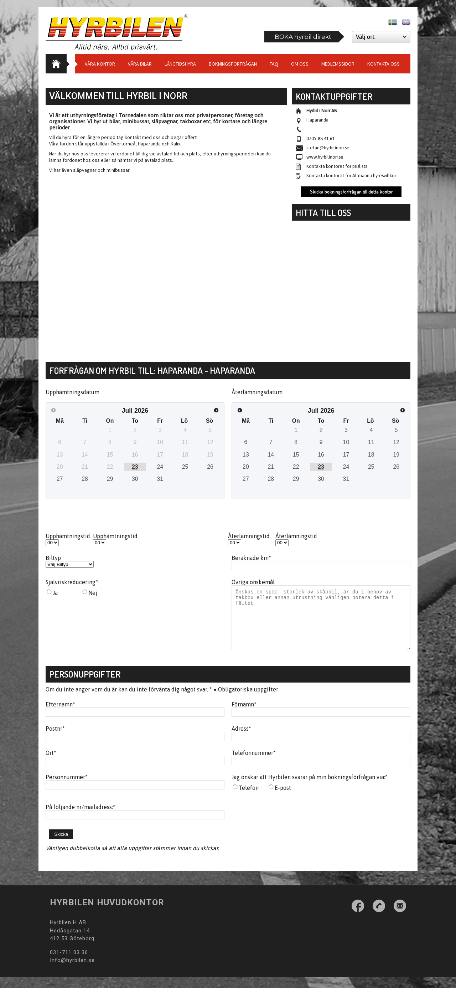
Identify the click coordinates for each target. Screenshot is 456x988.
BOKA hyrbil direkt (303, 36)
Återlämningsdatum (257, 392)
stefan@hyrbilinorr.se (327, 147)
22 (296, 467)
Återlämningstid (249, 536)
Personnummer (67, 787)
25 (185, 467)
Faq (274, 64)
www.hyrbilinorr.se (324, 157)
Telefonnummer (254, 763)
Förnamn (244, 715)
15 (296, 455)
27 (60, 479)
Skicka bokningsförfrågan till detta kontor (351, 192)
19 (396, 455)
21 (271, 467)
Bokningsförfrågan (233, 64)
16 (321, 455)
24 (160, 467)
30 (135, 479)
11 (371, 442)
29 (110, 479)
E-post (283, 798)
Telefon (249, 798)
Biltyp (53, 558)
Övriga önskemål (253, 582)
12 (396, 442)
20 (246, 467)
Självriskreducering (72, 582)
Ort (51, 763)
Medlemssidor (337, 64)
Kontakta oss (383, 64)
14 (271, 455)
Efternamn (60, 715)
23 (135, 467)
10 (346, 442)
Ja (55, 593)
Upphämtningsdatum (72, 392)
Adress (241, 739)
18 (371, 455)
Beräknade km (251, 558)
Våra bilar (140, 64)
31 (160, 479)
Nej (92, 593)
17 (346, 455)
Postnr (55, 739)
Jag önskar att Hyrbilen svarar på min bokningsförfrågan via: (310, 787)
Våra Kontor (100, 64)
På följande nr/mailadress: (80, 817)
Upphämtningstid (68, 536)
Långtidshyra (180, 64)
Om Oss (300, 64)
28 (85, 479)
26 (210, 467)
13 (246, 455)
